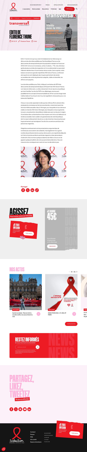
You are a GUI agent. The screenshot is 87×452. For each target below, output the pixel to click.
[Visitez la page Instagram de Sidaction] (20, 409)
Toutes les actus (71, 323)
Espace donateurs (72, 5)
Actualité (15, 310)
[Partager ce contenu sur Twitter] (28, 190)
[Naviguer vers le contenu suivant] (76, 272)
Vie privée (46, 437)
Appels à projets (58, 5)
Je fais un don (16, 226)
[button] (4, 449)
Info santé (33, 439)
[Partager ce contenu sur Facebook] (23, 190)
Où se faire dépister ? (35, 5)
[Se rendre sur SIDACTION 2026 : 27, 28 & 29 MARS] (74, 314)
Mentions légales (48, 435)
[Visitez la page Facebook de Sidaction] (11, 409)
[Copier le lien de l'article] (37, 190)
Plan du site (47, 441)
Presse (48, 5)
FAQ (31, 437)
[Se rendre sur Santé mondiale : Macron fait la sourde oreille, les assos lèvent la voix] (38, 314)
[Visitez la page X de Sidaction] (16, 409)
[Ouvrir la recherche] (76, 9)
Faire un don (69, 9)
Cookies (46, 439)
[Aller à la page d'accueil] (13, 7)
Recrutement (47, 433)
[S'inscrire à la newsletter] (37, 347)
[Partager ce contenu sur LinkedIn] (32, 190)
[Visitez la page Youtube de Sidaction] (25, 409)
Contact (32, 432)
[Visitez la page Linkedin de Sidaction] (29, 409)
